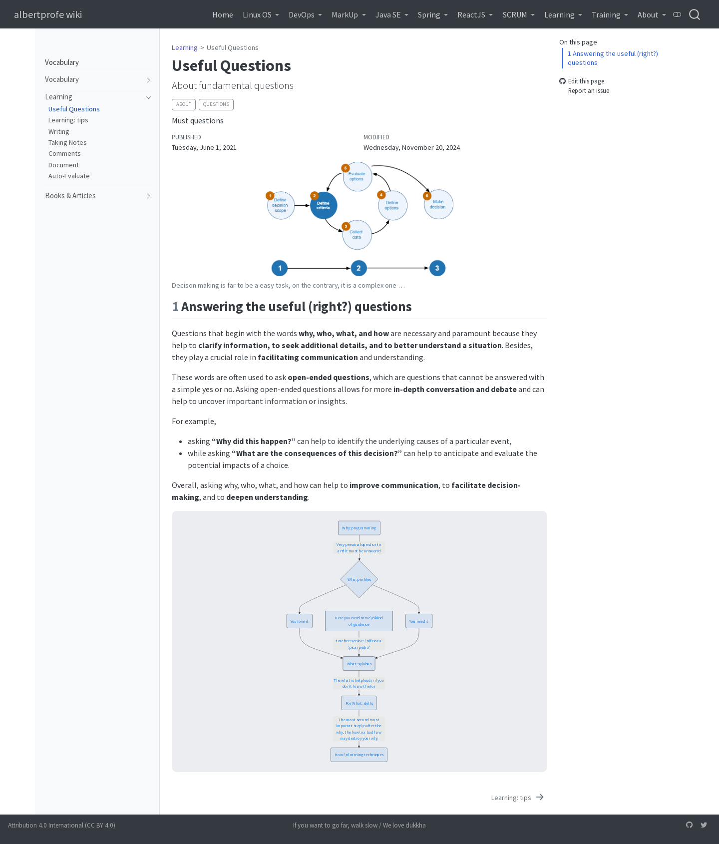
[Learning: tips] (518, 798)
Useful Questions (233, 47)
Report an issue (584, 91)
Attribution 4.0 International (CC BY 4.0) (61, 825)
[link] (261, 14)
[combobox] (695, 14)
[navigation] (93, 79)
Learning (185, 47)
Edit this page (581, 81)
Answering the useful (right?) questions (613, 58)
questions (216, 104)
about (183, 104)
